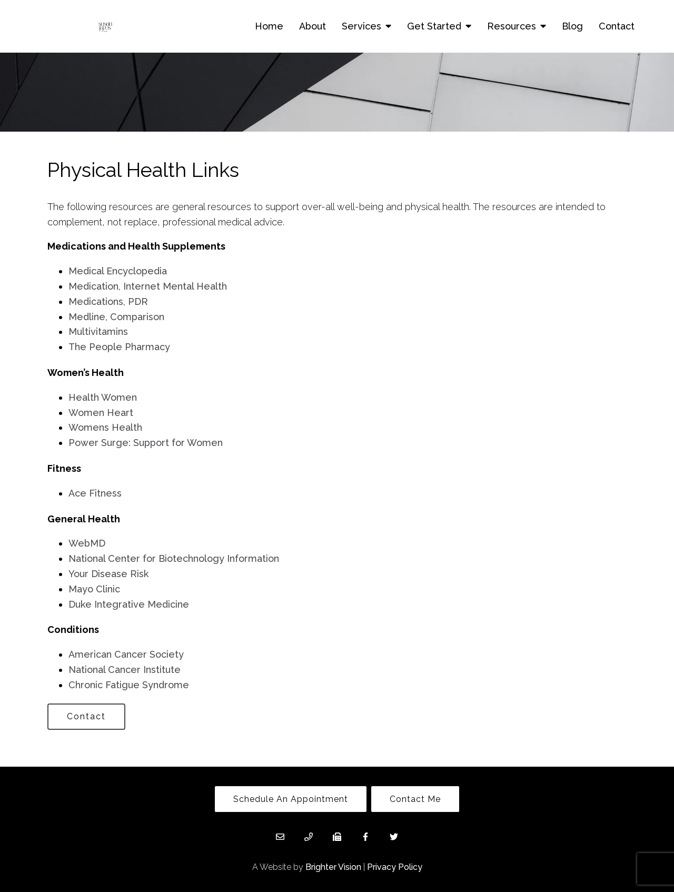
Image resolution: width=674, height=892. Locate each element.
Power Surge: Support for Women (145, 442)
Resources (511, 26)
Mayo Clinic (94, 588)
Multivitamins (98, 331)
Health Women (102, 397)
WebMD (86, 543)
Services (361, 26)
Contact (617, 26)
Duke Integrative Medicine (128, 604)
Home (269, 26)
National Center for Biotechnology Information (173, 558)
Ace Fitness (95, 493)
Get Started (434, 26)
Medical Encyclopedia (117, 270)
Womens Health (105, 427)
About (312, 26)
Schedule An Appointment (290, 799)
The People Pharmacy (119, 346)
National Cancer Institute (124, 669)
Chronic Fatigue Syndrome (128, 684)
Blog (572, 26)
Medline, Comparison (116, 316)
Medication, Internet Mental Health (147, 286)
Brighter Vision (333, 867)
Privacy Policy (394, 867)
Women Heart (100, 412)
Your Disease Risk (108, 573)
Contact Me (415, 799)
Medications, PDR (108, 301)
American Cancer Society (126, 654)
